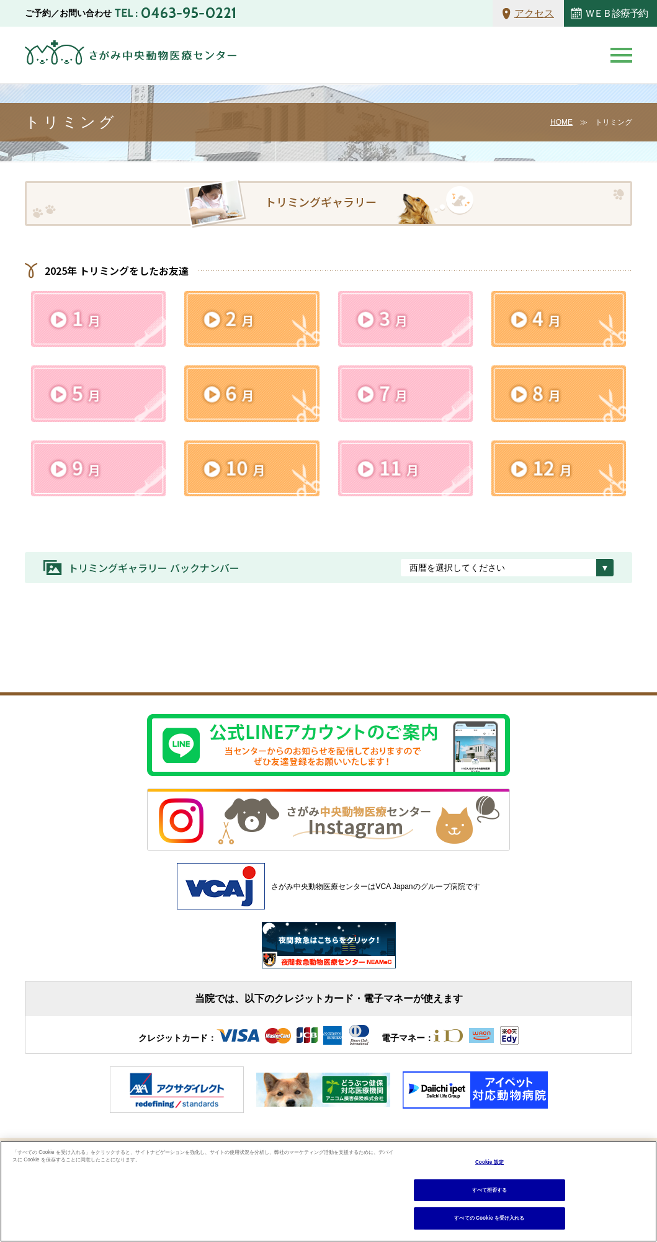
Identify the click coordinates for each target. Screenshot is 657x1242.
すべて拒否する (489, 1190)
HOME (561, 122)
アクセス (534, 13)
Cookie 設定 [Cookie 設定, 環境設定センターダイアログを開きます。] (489, 1162)
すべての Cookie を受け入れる (489, 1218)
